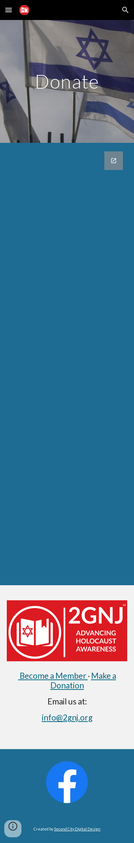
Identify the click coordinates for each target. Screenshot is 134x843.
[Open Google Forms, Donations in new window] (113, 160)
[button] (8, 10)
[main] (67, 81)
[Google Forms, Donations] (67, 364)
